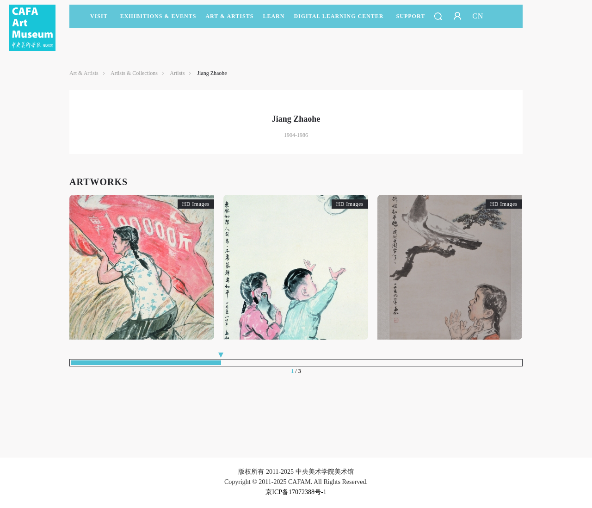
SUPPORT (411, 20)
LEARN (273, 20)
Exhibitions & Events (158, 20)
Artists (177, 73)
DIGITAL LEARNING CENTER (338, 16)
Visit (99, 16)
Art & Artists (229, 20)
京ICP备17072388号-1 (295, 492)
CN (477, 16)
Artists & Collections (134, 73)
